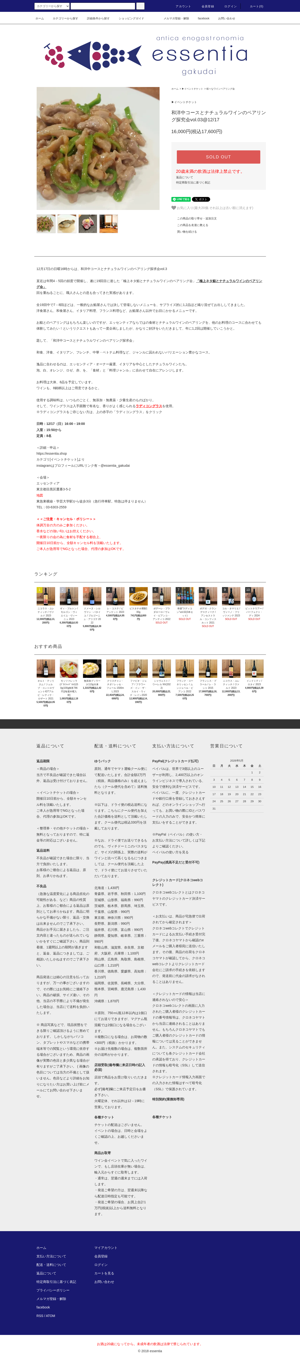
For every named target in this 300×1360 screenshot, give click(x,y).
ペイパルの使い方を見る (170, 852)
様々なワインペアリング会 (220, 88)
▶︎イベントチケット (192, 88)
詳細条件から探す (95, 18)
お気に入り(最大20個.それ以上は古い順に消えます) (212, 207)
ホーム (39, 18)
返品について (184, 177)
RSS (39, 1316)
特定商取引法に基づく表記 (193, 182)
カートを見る (104, 1273)
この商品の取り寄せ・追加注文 (194, 218)
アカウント (180, 6)
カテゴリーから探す (62, 18)
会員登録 (205, 6)
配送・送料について (51, 1265)
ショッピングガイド (128, 18)
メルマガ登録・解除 (173, 18)
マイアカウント (105, 1248)
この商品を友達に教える (189, 225)
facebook (200, 18)
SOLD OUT (218, 157)
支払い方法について (51, 1256)
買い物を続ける (184, 231)
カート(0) (254, 6)
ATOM (50, 1316)
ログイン (228, 6)
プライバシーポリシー (53, 1290)
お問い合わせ (224, 18)
